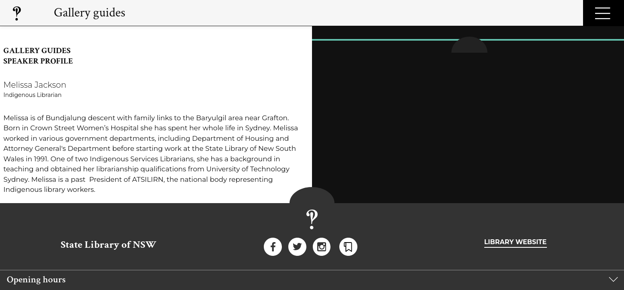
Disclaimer (79, 221)
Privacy (178, 221)
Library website (515, 159)
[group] (312, 199)
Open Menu (603, 13)
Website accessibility (529, 221)
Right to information (394, 221)
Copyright (276, 221)
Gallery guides (89, 12)
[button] (312, 199)
